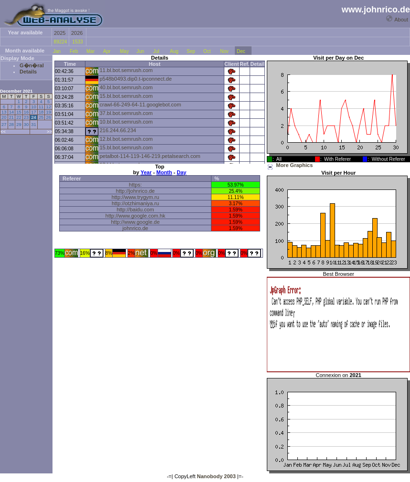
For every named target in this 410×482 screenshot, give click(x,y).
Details (28, 71)
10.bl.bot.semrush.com (126, 122)
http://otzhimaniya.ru (135, 203)
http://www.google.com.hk (135, 216)
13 (3, 112)
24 (33, 117)
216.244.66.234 (118, 130)
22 (18, 117)
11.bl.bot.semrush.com (126, 70)
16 (26, 112)
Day (181, 172)
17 (33, 112)
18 (41, 112)
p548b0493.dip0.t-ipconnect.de (136, 79)
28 (11, 124)
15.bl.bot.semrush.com (126, 96)
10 (33, 107)
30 (26, 124)
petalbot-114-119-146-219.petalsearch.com (150, 156)
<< (3, 131)
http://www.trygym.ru (135, 197)
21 (11, 117)
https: (135, 185)
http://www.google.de (135, 222)
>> (49, 131)
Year (145, 172)
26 (48, 117)
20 (3, 117)
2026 (77, 33)
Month (164, 172)
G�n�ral (32, 65)
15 (18, 112)
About (401, 19)
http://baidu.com (135, 209)
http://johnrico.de (135, 191)
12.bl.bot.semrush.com (126, 139)
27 (3, 124)
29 (18, 124)
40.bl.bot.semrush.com (126, 87)
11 (41, 107)
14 (11, 112)
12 (48, 107)
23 (26, 117)
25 (41, 117)
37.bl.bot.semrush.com (126, 113)
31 (33, 124)
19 (48, 112)
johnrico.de (135, 228)
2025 (59, 33)
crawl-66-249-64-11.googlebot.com (140, 104)
